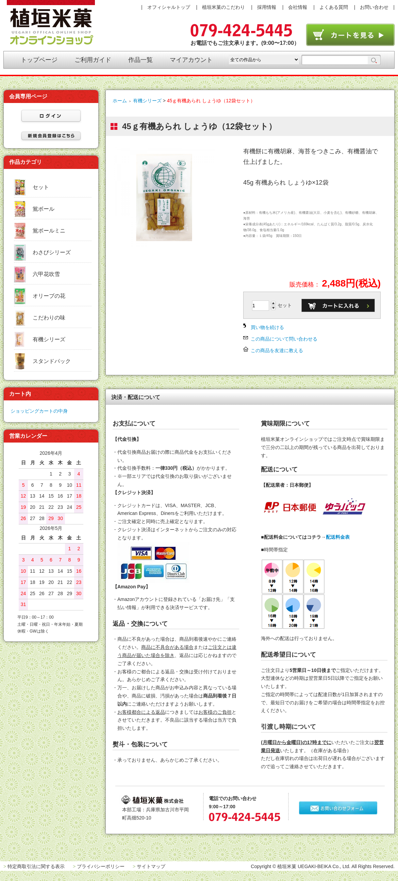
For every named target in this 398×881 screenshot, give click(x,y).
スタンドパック (52, 361)
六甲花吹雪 (46, 274)
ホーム (120, 100)
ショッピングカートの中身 (39, 411)
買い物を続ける (267, 327)
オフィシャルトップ (168, 7)
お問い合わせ (374, 7)
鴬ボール (43, 209)
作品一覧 (140, 59)
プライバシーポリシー (101, 866)
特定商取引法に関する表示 (36, 866)
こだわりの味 (49, 318)
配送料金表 (338, 537)
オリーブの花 (49, 296)
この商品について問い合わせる (284, 339)
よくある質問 (333, 7)
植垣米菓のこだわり (223, 7)
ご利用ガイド (92, 59)
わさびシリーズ (52, 252)
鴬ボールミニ (49, 231)
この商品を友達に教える (277, 350)
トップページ (39, 59)
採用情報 (266, 7)
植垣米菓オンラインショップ (51, 22)
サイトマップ (151, 866)
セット (41, 187)
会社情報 (297, 7)
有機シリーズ (147, 100)
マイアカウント (191, 59)
